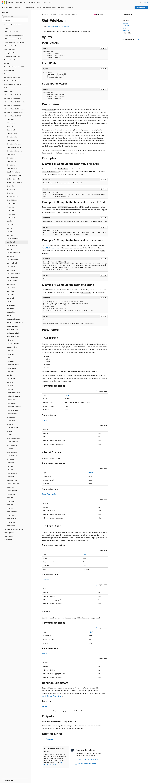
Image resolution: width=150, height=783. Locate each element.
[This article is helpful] (138, 39)
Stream (90, 473)
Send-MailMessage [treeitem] (12, 427)
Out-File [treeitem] (9, 375)
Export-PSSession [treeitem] (12, 200)
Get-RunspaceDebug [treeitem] (13, 273)
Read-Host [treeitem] (10, 389)
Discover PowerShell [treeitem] (11, 46)
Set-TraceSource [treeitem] (12, 445)
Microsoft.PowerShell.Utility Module (58, 26)
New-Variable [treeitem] (11, 371)
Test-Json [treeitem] (10, 469)
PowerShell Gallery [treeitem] (9, 70)
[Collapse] (28, 13)
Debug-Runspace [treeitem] (12, 168)
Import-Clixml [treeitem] (11, 312)
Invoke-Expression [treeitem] (12, 329)
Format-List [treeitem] (10, 210)
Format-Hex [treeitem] (10, 207)
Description (126, 20)
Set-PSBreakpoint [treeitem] (12, 441)
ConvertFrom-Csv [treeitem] (12, 137)
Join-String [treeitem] (10, 340)
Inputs (125, 28)
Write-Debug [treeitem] (10, 501)
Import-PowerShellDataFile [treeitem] (15, 322)
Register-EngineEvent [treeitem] (13, 392)
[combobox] (15, 16)
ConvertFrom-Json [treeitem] (12, 140)
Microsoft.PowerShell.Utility (67, 14)
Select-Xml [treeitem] (10, 424)
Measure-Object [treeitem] (12, 347)
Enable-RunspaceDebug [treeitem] (14, 182)
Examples (126, 23)
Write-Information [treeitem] (12, 511)
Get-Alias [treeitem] (9, 221)
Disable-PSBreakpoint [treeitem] (13, 172)
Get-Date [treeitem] (9, 228)
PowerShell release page (50, 248)
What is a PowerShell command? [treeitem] (15, 42)
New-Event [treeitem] (10, 354)
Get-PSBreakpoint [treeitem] (12, 259)
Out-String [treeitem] (10, 385)
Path (44, 653)
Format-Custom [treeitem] (11, 203)
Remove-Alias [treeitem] (11, 399)
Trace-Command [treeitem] (12, 473)
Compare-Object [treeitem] (12, 133)
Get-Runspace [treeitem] (11, 270)
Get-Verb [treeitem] (9, 301)
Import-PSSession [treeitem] (12, 326)
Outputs (126, 30)
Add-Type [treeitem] (10, 126)
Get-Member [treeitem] (11, 256)
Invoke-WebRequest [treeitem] (13, 336)
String (67, 395)
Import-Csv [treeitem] (10, 315)
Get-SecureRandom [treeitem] (13, 277)
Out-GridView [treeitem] (11, 378)
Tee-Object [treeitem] (10, 466)
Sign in (146, 2)
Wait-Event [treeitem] (10, 497)
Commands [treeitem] (10, 119)
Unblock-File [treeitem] (10, 476)
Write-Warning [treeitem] (11, 525)
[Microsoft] (3, 2)
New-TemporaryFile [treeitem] (13, 364)
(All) (44, 420)
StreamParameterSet (50, 494)
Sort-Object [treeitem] (10, 459)
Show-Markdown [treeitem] (12, 455)
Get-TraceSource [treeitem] (12, 280)
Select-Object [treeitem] (11, 417)
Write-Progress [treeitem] (11, 518)
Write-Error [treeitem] (10, 504)
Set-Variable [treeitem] (10, 448)
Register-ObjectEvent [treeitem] (13, 396)
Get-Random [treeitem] (11, 266)
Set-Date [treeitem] (9, 434)
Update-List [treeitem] (10, 487)
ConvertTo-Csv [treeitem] (11, 154)
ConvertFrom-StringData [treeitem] (14, 151)
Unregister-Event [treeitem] (12, 480)
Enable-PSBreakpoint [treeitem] (13, 179)
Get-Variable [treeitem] (10, 298)
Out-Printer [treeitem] (10, 382)
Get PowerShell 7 (141, 7)
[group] (75, 221)
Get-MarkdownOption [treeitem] (13, 252)
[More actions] (106, 14)
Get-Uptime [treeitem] (10, 294)
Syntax (125, 18)
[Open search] (141, 2)
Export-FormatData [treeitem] (12, 196)
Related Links (127, 33)
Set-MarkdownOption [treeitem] (13, 438)
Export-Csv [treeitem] (10, 193)
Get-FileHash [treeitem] (11, 242)
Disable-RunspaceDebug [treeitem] (14, 175)
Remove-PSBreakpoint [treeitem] (14, 406)
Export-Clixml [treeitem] (11, 189)
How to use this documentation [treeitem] (13, 25)
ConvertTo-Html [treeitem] (11, 158)
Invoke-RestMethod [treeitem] (13, 333)
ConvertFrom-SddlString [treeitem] (14, 147)
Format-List (49, 739)
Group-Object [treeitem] (11, 305)
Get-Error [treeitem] (9, 231)
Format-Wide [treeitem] (11, 217)
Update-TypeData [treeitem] (12, 490)
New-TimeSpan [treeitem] (11, 368)
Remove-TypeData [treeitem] (12, 410)
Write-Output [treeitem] (11, 515)
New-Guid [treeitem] (10, 357)
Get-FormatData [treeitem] (12, 245)
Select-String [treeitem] (11, 420)
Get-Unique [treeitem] (10, 291)
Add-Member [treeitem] (11, 123)
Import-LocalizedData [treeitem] (13, 319)
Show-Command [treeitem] (12, 452)
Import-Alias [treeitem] (10, 308)
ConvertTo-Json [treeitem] (11, 161)
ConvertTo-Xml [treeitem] (11, 165)
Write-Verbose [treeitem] (11, 522)
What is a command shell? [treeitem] (13, 39)
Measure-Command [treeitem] (13, 343)
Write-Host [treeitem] (10, 508)
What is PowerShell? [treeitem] (11, 32)
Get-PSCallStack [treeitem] (12, 263)
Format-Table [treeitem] (11, 214)
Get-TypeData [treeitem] (11, 284)
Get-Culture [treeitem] (10, 224)
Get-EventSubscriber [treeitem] (13, 238)
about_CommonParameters (51, 696)
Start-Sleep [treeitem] (10, 462)
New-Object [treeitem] (10, 361)
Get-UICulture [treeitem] (11, 287)
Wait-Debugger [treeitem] (11, 494)
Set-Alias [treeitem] (9, 431)
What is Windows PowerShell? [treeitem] (14, 35)
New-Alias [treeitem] (10, 350)
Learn (44, 14)
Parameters (127, 25)
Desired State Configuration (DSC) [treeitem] (14, 67)
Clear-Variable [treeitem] (11, 130)
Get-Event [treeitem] (10, 235)
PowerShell (52, 14)
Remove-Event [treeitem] (11, 403)
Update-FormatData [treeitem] (13, 483)
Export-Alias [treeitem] (10, 186)
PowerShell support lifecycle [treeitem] (12, 84)
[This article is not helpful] (140, 39)
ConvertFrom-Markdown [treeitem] (14, 144)
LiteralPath (46, 579)
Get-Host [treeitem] (9, 249)
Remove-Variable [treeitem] (12, 413)
